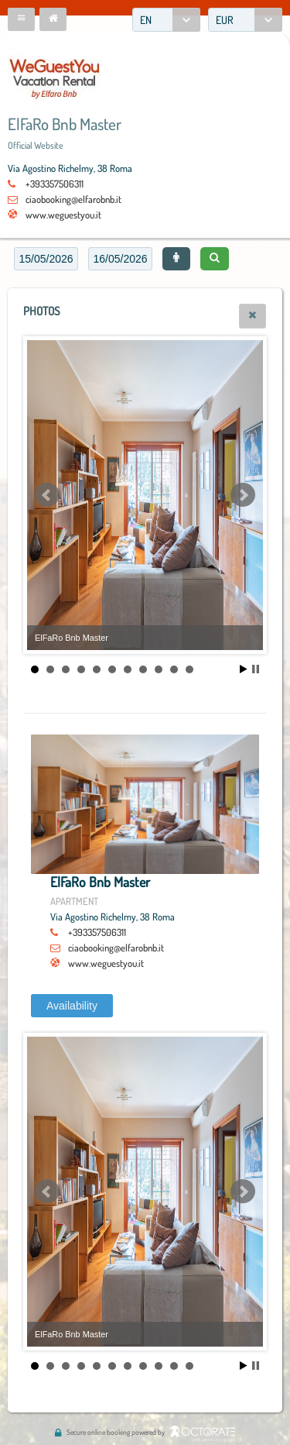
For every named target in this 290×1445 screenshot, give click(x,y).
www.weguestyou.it (63, 214)
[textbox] (46, 258)
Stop (255, 669)
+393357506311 (55, 183)
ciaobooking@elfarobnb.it (73, 199)
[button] (21, 19)
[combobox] (166, 20)
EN (146, 19)
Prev (47, 495)
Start (243, 669)
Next (242, 495)
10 (174, 669)
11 (189, 669)
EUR (225, 19)
